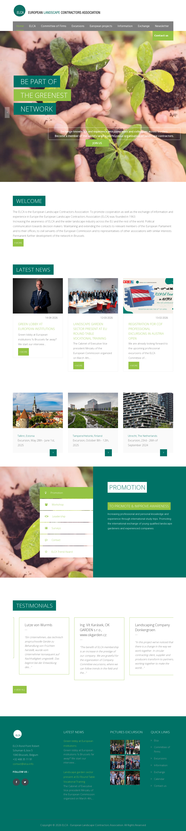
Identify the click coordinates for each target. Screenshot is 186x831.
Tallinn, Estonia (26, 435)
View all (19, 689)
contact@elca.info (23, 764)
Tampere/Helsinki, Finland (87, 435)
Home (20, 26)
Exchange (144, 26)
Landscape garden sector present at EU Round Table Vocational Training (79, 776)
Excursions (78, 26)
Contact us (161, 36)
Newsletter (162, 26)
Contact (52, 540)
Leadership (55, 516)
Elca (156, 740)
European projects (101, 26)
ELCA (32, 26)
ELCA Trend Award (59, 551)
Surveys (53, 528)
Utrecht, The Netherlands (142, 435)
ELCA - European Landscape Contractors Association (92, 825)
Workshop (54, 504)
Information (125, 26)
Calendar (159, 779)
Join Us (93, 142)
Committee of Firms (53, 26)
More (18, 242)
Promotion (54, 492)
